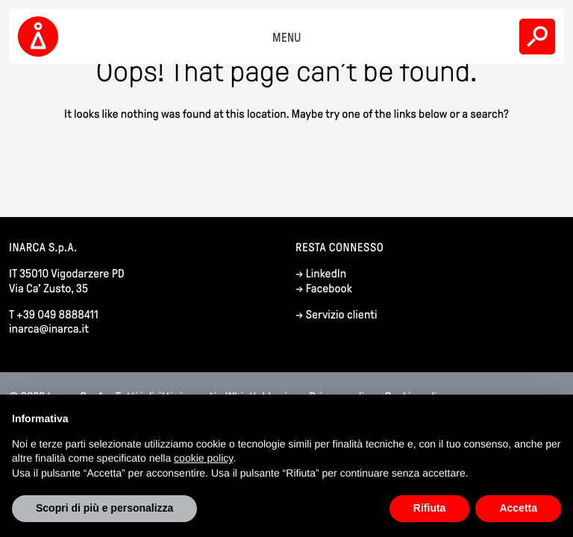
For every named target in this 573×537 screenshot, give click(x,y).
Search (537, 36)
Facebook (329, 289)
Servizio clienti (342, 315)
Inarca (40, 36)
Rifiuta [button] (429, 508)
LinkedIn (326, 274)
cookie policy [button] (203, 458)
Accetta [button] (518, 508)
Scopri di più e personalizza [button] (104, 508)
